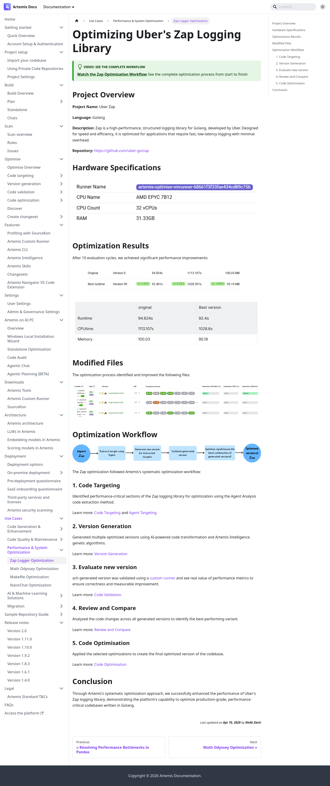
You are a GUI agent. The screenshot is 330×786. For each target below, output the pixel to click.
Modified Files (281, 43)
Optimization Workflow (288, 50)
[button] (34, 27)
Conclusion (279, 90)
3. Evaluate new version (292, 70)
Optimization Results (286, 37)
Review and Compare (112, 629)
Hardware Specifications (288, 30)
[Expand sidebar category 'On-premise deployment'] (61, 472)
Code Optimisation (110, 664)
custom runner (162, 578)
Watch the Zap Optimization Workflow (112, 74)
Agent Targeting (143, 512)
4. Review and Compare (292, 77)
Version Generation (110, 553)
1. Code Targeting (288, 57)
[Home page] (76, 20)
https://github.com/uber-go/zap (121, 150)
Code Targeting (107, 512)
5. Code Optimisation (290, 83)
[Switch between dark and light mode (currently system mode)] (322, 7)
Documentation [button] (57, 6)
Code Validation (107, 594)
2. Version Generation (291, 63)
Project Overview (283, 23)
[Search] (293, 7)
